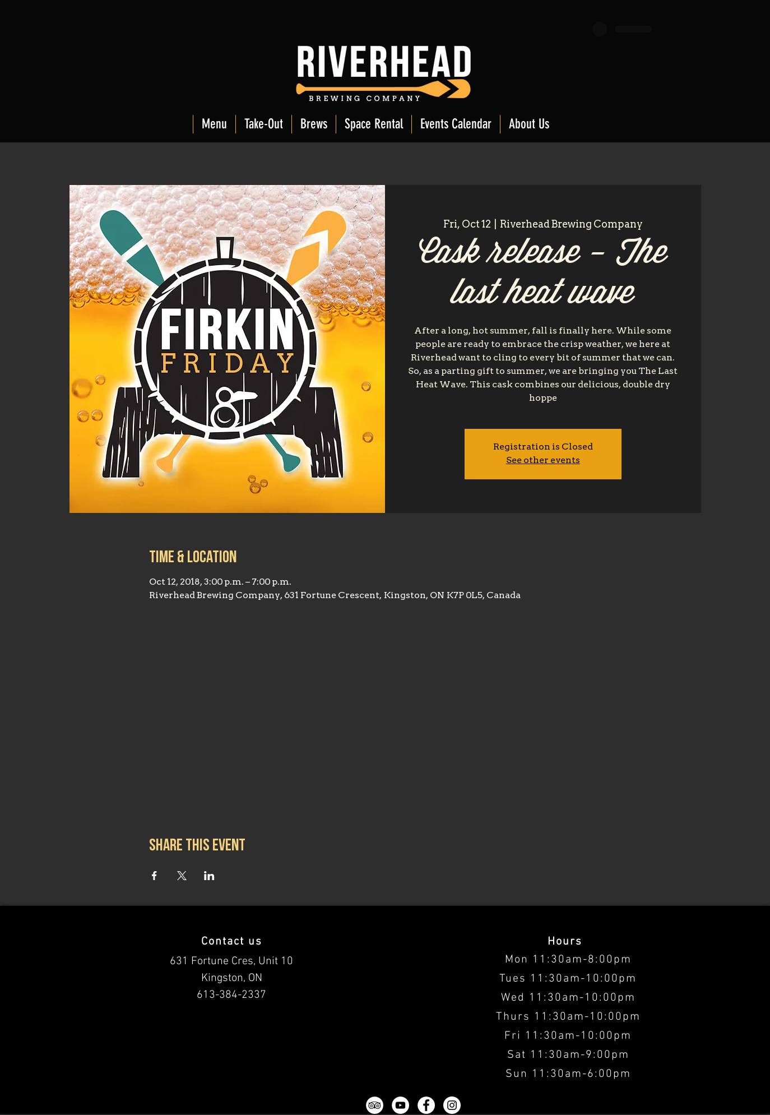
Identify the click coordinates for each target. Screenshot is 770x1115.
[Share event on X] (182, 875)
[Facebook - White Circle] (426, 1105)
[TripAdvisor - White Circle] (374, 1105)
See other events (543, 460)
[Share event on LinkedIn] (209, 875)
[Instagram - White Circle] (452, 1105)
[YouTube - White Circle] (400, 1105)
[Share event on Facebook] (154, 875)
